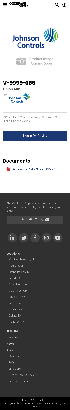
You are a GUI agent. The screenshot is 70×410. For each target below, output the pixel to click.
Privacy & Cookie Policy (35, 400)
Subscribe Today (35, 219)
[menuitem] (35, 253)
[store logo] (19, 4)
